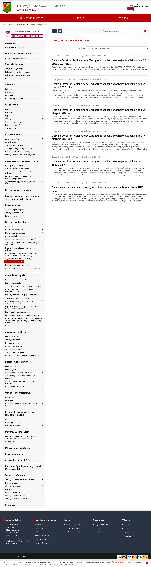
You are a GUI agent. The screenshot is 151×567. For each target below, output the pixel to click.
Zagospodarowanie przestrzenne (21, 161)
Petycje (8, 419)
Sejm (126, 524)
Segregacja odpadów (13, 283)
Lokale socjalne (11, 216)
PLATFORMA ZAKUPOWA (15, 336)
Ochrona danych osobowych (19, 190)
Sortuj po (81, 48)
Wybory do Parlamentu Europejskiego (19, 480)
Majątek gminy (11, 369)
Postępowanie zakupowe (14, 47)
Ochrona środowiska (17, 24)
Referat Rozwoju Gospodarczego (18, 72)
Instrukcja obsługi (43, 539)
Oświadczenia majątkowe (17, 392)
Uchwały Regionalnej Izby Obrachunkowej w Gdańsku (22, 377)
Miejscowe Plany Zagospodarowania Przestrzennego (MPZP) (19, 177)
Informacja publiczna (13, 422)
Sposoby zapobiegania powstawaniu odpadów (23, 286)
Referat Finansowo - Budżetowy (17, 75)
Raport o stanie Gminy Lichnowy (17, 151)
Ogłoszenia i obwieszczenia (18, 53)
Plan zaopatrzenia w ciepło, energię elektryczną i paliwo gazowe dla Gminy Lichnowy (23, 254)
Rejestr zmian (41, 528)
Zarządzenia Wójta (12, 139)
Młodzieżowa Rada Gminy (17, 448)
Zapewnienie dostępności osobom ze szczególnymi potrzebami (23, 197)
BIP (95, 532)
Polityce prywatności (119, 562)
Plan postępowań (12, 343)
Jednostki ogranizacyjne (14, 98)
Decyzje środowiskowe (14, 230)
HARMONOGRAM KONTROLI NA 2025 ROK (22, 315)
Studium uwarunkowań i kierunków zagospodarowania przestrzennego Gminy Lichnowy (21, 170)
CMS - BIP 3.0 (22, 557)
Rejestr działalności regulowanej (17, 312)
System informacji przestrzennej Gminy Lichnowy (20, 183)
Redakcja (39, 524)
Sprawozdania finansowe (14, 386)
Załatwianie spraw (14, 64)
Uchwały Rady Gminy (13, 142)
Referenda (9, 489)
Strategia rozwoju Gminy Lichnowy (18, 148)
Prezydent (127, 536)
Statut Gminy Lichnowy (14, 145)
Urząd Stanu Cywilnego (14, 69)
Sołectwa (8, 89)
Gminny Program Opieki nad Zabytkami (20, 155)
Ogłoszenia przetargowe (14, 209)
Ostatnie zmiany (42, 535)
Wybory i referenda (15, 475)
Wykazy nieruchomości (14, 213)
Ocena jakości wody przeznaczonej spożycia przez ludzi (22, 243)
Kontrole (8, 112)
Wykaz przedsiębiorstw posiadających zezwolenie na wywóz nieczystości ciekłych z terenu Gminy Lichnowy (24, 320)
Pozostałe (9, 78)
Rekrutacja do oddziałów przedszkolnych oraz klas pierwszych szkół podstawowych (22, 437)
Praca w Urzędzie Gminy (14, 125)
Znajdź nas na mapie (102, 524)
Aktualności (11, 43)
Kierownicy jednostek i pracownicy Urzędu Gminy (21, 404)
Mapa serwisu (41, 532)
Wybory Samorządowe (14, 486)
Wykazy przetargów (12, 340)
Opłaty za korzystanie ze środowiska (19, 239)
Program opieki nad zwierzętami (17, 265)
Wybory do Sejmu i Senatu (15, 495)
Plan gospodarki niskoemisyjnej (17, 236)
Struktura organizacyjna (14, 122)
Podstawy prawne (72, 528)
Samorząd (10, 84)
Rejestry (8, 115)
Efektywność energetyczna (15, 233)
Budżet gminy (10, 366)
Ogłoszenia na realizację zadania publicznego (22, 268)
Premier (127, 532)
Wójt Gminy (9, 92)
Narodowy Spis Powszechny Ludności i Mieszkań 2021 (24, 468)
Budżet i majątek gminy (16, 361)
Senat (126, 528)
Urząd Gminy (11, 104)
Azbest (7, 226)
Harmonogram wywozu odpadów (18, 280)
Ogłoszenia (9, 442)
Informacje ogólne (12, 483)
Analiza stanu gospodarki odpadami (18, 298)
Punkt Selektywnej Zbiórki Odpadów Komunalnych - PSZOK (19, 290)
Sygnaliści (10, 505)
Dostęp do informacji (73, 524)
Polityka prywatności (73, 532)
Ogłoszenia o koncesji (13, 346)
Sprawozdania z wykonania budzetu (18, 372)
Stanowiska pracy (12, 128)
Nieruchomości (12, 205)
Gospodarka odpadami (16, 275)
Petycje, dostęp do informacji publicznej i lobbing (19, 413)
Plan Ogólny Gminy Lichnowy (16, 165)
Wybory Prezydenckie (13, 492)
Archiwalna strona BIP (16, 460)
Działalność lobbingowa (14, 426)
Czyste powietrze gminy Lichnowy (18, 259)
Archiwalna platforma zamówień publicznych (22, 355)
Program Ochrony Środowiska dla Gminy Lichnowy (20, 249)
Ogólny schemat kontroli (14, 326)
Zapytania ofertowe (12, 349)
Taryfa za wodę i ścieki (38, 24)
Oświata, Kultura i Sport (17, 432)
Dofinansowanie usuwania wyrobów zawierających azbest (19, 302)
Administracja (41, 543)
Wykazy (8, 119)
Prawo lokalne (12, 134)
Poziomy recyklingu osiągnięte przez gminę (21, 295)
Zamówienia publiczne (16, 332)
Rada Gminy (9, 95)
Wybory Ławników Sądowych (16, 499)
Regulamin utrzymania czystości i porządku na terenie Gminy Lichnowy (22, 307)
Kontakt (8, 109)
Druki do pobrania (14, 454)
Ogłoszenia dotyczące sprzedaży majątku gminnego (21, 382)
